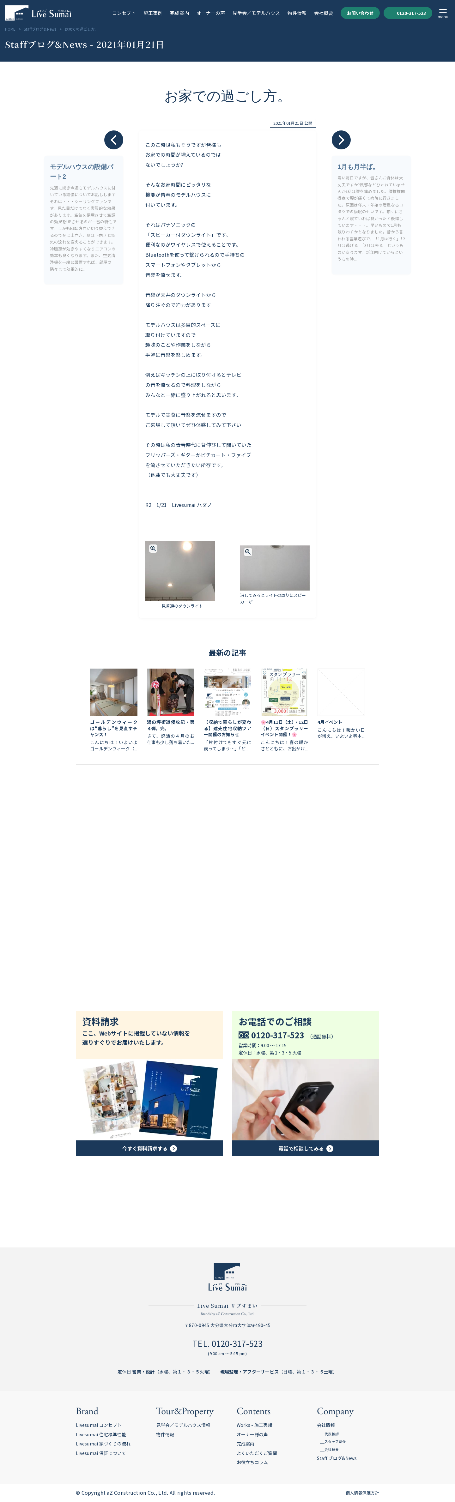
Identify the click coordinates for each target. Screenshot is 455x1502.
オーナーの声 (211, 13)
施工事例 (152, 13)
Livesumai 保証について (101, 1453)
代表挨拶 (332, 1433)
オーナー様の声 (252, 1434)
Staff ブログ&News (337, 1458)
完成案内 (179, 13)
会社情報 (326, 1425)
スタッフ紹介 (335, 1441)
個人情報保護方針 (362, 1493)
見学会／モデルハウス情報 (183, 1425)
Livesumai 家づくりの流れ (103, 1443)
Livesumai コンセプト (99, 1425)
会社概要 (323, 13)
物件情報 (297, 13)
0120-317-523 (408, 13)
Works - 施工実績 (254, 1425)
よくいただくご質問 (257, 1453)
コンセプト (124, 13)
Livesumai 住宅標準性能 (101, 1434)
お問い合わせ (360, 13)
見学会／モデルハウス (256, 13)
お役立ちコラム (252, 1462)
